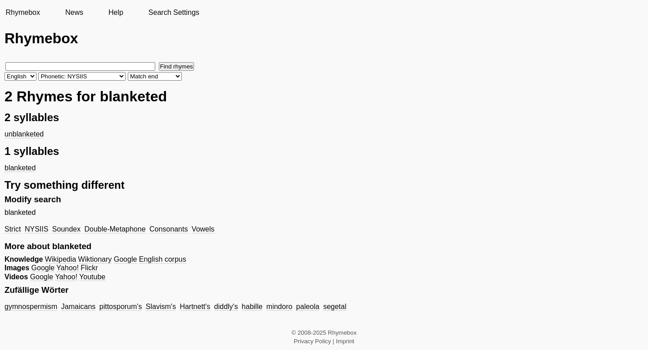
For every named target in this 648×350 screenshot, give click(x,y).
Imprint (345, 341)
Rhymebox (22, 12)
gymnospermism (30, 306)
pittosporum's (120, 306)
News (74, 12)
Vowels (203, 229)
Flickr (89, 268)
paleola (308, 306)
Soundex (66, 229)
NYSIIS (36, 229)
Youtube (92, 277)
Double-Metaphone (114, 229)
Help (115, 12)
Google (125, 259)
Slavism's (161, 306)
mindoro (279, 306)
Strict (12, 229)
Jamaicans (78, 306)
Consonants (168, 229)
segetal (334, 306)
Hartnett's (195, 306)
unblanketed (24, 134)
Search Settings (173, 12)
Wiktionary (95, 259)
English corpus (162, 259)
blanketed (20, 168)
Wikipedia (60, 259)
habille (252, 306)
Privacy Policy (312, 341)
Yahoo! (67, 268)
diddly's (226, 306)
